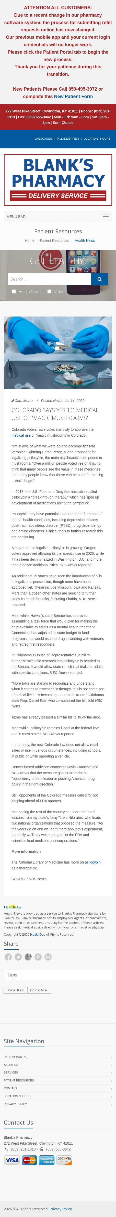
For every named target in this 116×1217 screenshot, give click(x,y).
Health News (26, 291)
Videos (57, 291)
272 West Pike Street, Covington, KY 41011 (41, 111)
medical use (21, 435)
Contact (10, 1088)
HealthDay (37, 934)
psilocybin (92, 862)
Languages (43, 138)
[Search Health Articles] (49, 279)
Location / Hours (97, 138)
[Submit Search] (99, 279)
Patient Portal (15, 1056)
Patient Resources (54, 240)
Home (29, 240)
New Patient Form (73, 96)
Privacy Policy (15, 1104)
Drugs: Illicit (15, 990)
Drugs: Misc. (39, 990)
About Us (11, 1064)
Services (11, 1072)
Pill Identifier (68, 138)
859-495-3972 (82, 89)
